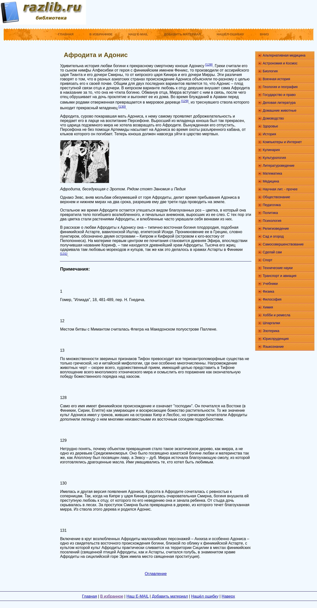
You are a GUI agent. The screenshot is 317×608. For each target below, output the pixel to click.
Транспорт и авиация (279, 276)
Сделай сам (272, 252)
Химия (268, 307)
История (269, 134)
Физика (268, 291)
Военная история (276, 79)
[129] (184, 101)
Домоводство (273, 118)
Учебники (270, 284)
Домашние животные (279, 110)
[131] (63, 254)
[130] (122, 106)
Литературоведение (278, 165)
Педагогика (272, 205)
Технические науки (278, 268)
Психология (272, 221)
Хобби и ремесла (276, 315)
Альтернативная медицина (284, 55)
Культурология (274, 158)
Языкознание (273, 347)
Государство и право (279, 95)
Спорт (267, 260)
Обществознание (276, 197)
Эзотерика (271, 331)
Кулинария (271, 150)
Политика (270, 213)
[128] (209, 64)
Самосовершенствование (283, 244)
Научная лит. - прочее (280, 189)
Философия (272, 299)
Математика (272, 173)
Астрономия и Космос (280, 63)
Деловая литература (279, 103)
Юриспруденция (276, 339)
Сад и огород (273, 236)
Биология (270, 71)
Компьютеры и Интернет (282, 142)
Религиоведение (276, 228)
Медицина (271, 181)
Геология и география (280, 87)
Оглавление (156, 574)
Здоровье (270, 126)
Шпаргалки (271, 323)
